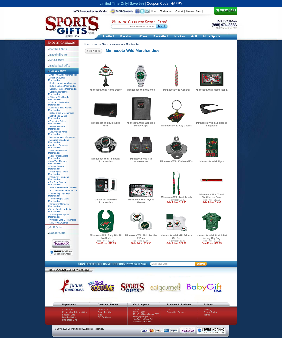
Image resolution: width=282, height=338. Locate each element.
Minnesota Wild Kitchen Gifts (176, 161)
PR (168, 309)
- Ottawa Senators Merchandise (57, 167)
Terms (207, 315)
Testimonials (166, 11)
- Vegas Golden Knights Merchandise (59, 210)
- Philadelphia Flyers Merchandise (58, 172)
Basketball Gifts (59, 65)
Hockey (179, 36)
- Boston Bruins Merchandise (62, 83)
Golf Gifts (55, 227)
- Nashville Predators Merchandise (58, 146)
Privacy (207, 309)
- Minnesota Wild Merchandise (62, 137)
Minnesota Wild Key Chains (176, 125)
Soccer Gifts (57, 232)
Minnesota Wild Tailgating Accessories (105, 160)
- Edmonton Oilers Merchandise (57, 122)
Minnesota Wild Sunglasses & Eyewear (211, 124)
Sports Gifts (67, 309)
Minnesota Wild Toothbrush (176, 197)
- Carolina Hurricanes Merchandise (58, 93)
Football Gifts (58, 49)
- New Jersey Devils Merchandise (57, 151)
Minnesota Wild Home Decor (106, 89)
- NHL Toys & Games (58, 223)
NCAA (143, 36)
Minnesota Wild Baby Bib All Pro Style (105, 237)
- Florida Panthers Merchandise (56, 127)
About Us (137, 309)
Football (108, 36)
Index (100, 315)
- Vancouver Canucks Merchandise (58, 205)
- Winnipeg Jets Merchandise (62, 220)
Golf (194, 36)
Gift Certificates (105, 317)
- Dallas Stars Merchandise (61, 113)
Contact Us (103, 309)
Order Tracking (105, 312)
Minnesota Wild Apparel (176, 89)
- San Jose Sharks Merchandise (57, 183)
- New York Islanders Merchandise (58, 157)
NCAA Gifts (56, 60)
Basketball (160, 36)
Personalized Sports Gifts (74, 312)
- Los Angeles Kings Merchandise (57, 133)
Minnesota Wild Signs (212, 161)
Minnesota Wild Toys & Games (141, 201)
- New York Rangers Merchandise (57, 162)
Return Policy (210, 312)
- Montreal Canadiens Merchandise (58, 141)
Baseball (126, 36)
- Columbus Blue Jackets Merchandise (60, 108)
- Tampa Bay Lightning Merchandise (59, 194)
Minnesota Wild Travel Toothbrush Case (211, 196)
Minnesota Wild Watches (141, 89)
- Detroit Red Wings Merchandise (57, 117)
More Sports (212, 36)
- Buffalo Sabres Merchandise (62, 86)
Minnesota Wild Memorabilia (211, 89)
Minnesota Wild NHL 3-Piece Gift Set (176, 237)
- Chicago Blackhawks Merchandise (58, 98)
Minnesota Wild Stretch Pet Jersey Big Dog (212, 237)
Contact (179, 11)
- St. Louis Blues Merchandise (62, 190)
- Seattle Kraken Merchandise (62, 187)
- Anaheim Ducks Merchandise (62, 75)
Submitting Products (176, 312)
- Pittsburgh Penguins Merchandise (58, 178)
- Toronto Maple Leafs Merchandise (58, 199)
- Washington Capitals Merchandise (58, 215)
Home (154, 11)
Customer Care (193, 11)
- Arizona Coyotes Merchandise (56, 79)
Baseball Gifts (58, 54)
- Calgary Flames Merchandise (63, 89)
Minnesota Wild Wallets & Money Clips (141, 124)
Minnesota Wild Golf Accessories (106, 201)
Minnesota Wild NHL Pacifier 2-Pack (141, 237)
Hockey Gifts (100, 44)
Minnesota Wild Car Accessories (141, 160)
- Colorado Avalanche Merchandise (58, 103)
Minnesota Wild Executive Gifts (105, 124)
